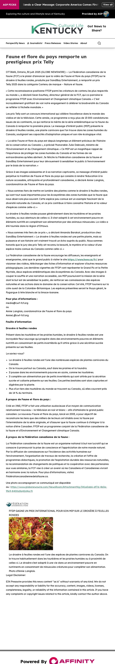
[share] (107, 43)
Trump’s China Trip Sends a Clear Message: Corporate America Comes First (51, 4)
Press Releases (53, 43)
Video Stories (70, 43)
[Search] (99, 43)
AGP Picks (9, 4)
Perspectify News (15, 43)
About (83, 43)
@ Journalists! (34, 43)
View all (107, 4)
